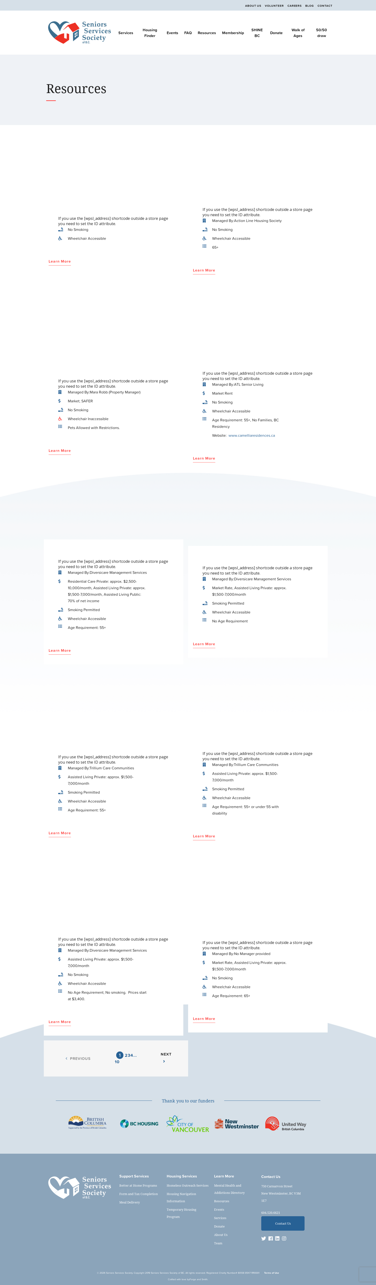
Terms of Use (271, 1273)
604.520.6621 (270, 1212)
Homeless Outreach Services (188, 1185)
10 (117, 1061)
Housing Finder (150, 32)
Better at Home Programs (138, 1185)
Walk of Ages (298, 32)
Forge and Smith (199, 1279)
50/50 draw (321, 32)
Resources (207, 33)
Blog (308, 6)
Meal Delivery (129, 1202)
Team (218, 1243)
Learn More (60, 261)
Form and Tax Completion (138, 1194)
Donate (276, 33)
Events (172, 33)
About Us (249, 6)
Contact (325, 6)
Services (125, 33)
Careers (293, 6)
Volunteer (271, 6)
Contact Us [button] (283, 1223)
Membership (233, 33)
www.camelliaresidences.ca (252, 435)
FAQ (188, 33)
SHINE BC (257, 32)
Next (166, 1057)
